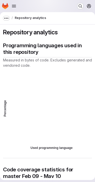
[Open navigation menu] (14, 6)
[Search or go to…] (80, 6)
